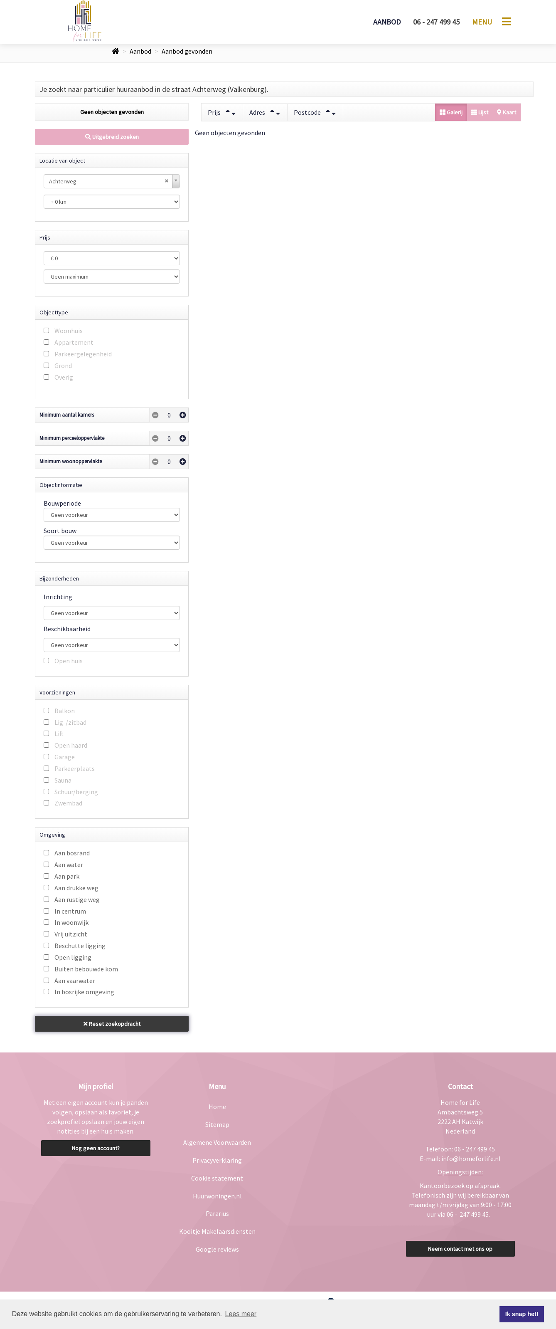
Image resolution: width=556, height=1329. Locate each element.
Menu (482, 22)
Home (217, 1106)
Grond (63, 365)
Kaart (506, 112)
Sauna (62, 780)
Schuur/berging (76, 792)
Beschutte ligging (80, 945)
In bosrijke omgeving (84, 992)
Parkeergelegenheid (83, 354)
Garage (64, 757)
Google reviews (217, 1249)
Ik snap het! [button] (522, 1314)
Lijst (479, 112)
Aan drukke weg (76, 888)
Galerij (451, 112)
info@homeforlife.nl (471, 1158)
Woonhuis (68, 330)
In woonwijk (71, 922)
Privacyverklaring (217, 1160)
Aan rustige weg (77, 899)
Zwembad (68, 803)
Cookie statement (217, 1178)
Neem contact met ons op (460, 1248)
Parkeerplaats (74, 768)
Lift (59, 733)
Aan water (68, 864)
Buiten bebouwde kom (86, 969)
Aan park (66, 876)
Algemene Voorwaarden (217, 1142)
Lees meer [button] (241, 1313)
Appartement (73, 342)
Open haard (70, 745)
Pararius (217, 1213)
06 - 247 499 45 (436, 22)
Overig (63, 377)
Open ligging (72, 957)
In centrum (70, 911)
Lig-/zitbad (70, 722)
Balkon (64, 710)
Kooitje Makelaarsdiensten (217, 1231)
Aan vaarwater (74, 980)
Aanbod (387, 22)
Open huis (68, 661)
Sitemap (217, 1124)
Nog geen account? (96, 1148)
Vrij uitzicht (70, 934)
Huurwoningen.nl (217, 1196)
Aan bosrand (72, 853)
